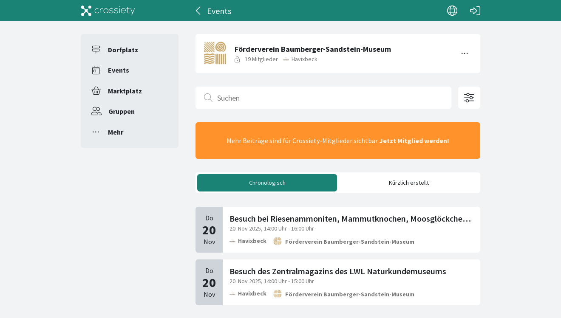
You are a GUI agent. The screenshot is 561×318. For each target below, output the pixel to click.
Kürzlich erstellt (409, 182)
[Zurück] (198, 10)
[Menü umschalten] (464, 53)
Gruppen (121, 111)
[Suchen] (323, 98)
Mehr (115, 132)
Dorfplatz (123, 49)
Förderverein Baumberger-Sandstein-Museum (349, 241)
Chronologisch (267, 182)
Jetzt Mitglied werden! (414, 140)
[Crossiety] (108, 10)
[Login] (475, 10)
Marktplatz (125, 91)
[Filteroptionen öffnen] (469, 98)
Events (118, 70)
